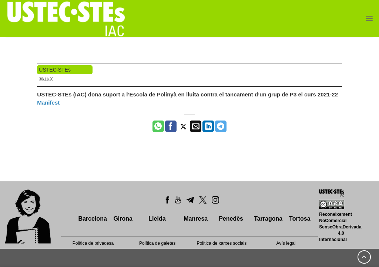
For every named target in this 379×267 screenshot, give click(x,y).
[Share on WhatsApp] (158, 126)
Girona (123, 218)
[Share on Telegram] (221, 126)
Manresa (196, 218)
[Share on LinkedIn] (208, 126)
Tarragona (268, 218)
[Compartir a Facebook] (171, 126)
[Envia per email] (195, 126)
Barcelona (92, 218)
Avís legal (286, 243)
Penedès (231, 218)
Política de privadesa (93, 243)
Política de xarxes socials (221, 243)
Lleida (156, 218)
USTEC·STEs (55, 70)
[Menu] (369, 18)
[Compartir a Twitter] (183, 126)
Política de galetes (157, 243)
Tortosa (299, 218)
